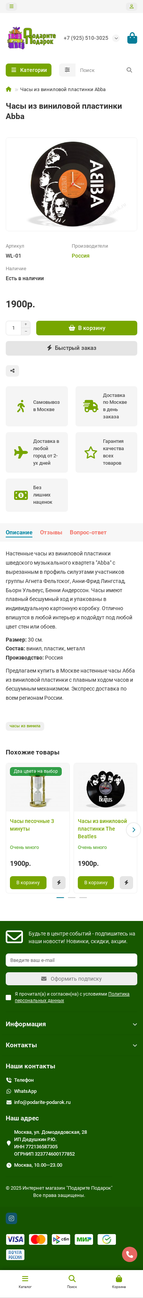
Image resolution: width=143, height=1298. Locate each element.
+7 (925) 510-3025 (86, 38)
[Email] (71, 960)
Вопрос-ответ (88, 532)
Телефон (24, 1080)
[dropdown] (11, 7)
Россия (81, 256)
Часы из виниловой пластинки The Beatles (102, 828)
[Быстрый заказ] (71, 348)
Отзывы (51, 532)
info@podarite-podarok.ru (42, 1102)
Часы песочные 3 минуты (32, 825)
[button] (133, 830)
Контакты (71, 1045)
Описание (19, 532)
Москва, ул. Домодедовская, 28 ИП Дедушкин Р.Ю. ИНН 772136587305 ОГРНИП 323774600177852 (50, 1143)
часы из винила (25, 725)
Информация (71, 1024)
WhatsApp (25, 1091)
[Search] (107, 70)
